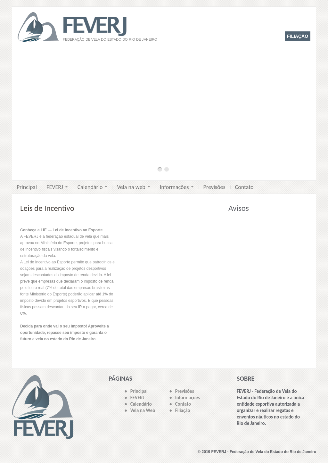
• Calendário (138, 404)
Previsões (214, 187)
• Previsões (181, 391)
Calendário (92, 187)
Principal (27, 187)
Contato (244, 187)
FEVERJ (57, 187)
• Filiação (179, 410)
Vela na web (133, 187)
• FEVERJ (134, 398)
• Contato (180, 404)
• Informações (184, 398)
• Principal (136, 391)
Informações (176, 187)
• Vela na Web (140, 410)
